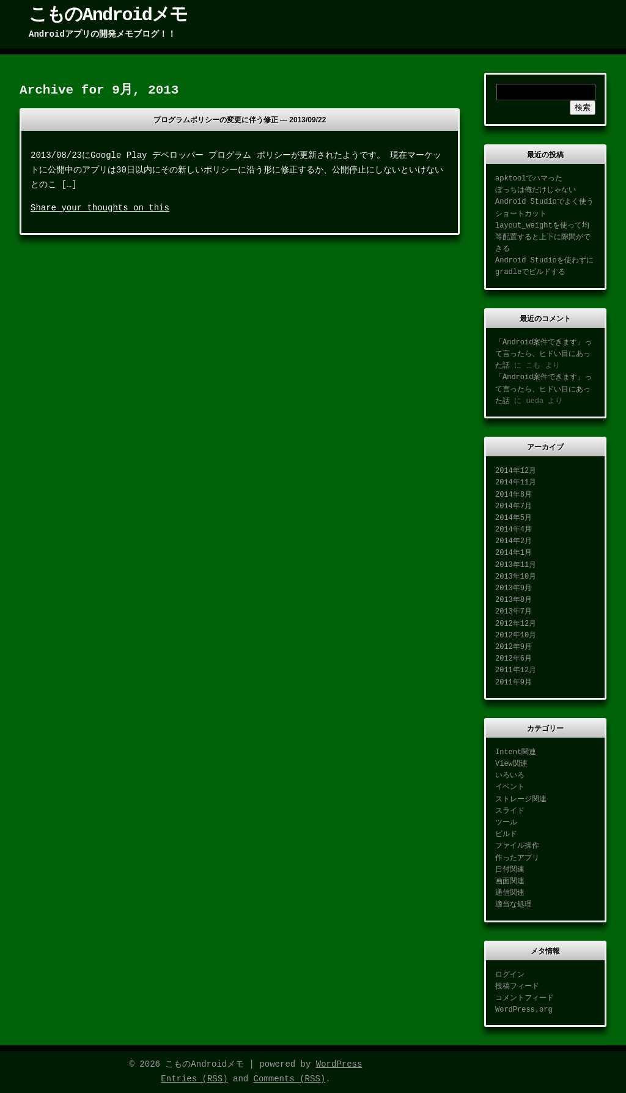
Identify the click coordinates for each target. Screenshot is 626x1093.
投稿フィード (517, 986)
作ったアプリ (517, 858)
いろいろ (510, 775)
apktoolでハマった (528, 178)
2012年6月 (513, 658)
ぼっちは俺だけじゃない (535, 190)
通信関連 (510, 893)
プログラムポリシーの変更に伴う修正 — (239, 120)
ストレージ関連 (521, 799)
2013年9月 (513, 588)
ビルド (506, 834)
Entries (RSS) (194, 1079)
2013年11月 (515, 565)
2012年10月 (515, 635)
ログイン (510, 975)
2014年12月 (515, 471)
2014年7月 (513, 506)
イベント (510, 787)
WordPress (339, 1064)
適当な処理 (513, 904)
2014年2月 (513, 541)
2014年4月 (513, 529)
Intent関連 (515, 752)
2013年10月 (515, 576)
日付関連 (510, 869)
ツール (506, 822)
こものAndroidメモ (108, 15)
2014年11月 (515, 482)
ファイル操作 (517, 846)
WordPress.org (524, 1010)
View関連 (511, 764)
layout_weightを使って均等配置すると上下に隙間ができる (543, 237)
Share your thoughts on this (100, 208)
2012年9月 (513, 647)
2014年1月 (513, 553)
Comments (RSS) (290, 1079)
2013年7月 (513, 611)
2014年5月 (513, 518)
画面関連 (510, 881)
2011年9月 (513, 682)
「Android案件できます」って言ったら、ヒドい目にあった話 (543, 354)
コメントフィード (524, 998)
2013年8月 (513, 600)
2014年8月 (513, 495)
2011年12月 (515, 670)
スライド (510, 811)
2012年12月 (515, 624)
